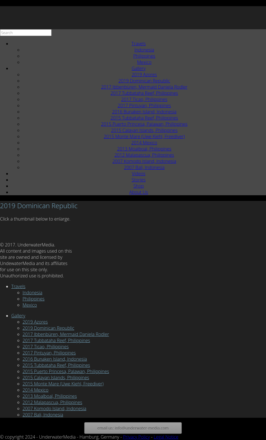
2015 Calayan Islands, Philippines (144, 130)
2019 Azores (144, 74)
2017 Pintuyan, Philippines (144, 105)
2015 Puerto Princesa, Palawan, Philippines (144, 124)
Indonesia (144, 50)
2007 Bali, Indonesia (144, 167)
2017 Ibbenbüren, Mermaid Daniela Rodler (144, 87)
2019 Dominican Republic (144, 81)
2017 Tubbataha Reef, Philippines (144, 93)
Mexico (144, 62)
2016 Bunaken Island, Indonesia (144, 112)
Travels (139, 44)
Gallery (139, 68)
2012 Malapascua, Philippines (144, 155)
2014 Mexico (144, 143)
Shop (138, 186)
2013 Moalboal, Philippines (144, 149)
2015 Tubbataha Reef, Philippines (144, 118)
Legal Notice (166, 437)
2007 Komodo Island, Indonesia (144, 161)
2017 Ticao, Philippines (144, 99)
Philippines (144, 56)
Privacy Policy (136, 437)
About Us (138, 192)
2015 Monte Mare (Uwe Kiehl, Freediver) (144, 136)
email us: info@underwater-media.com (133, 428)
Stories (139, 180)
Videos (138, 173)
